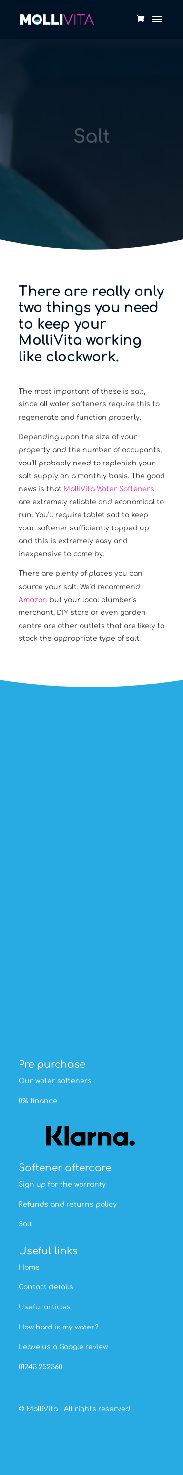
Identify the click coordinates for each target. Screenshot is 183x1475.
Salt (25, 1224)
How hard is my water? (59, 1327)
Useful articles (45, 1307)
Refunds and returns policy (68, 1204)
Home (29, 1267)
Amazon (33, 600)
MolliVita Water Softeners (108, 489)
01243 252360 (40, 1366)
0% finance (38, 1101)
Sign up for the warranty (62, 1184)
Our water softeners (55, 1081)
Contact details (46, 1287)
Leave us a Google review (63, 1346)
